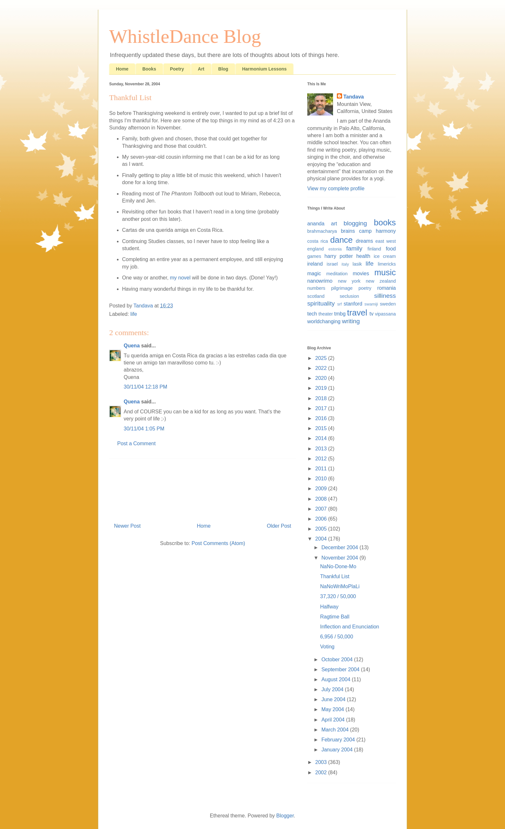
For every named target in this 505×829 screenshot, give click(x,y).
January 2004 (337, 749)
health (363, 256)
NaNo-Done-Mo (338, 566)
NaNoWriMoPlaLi (339, 586)
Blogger (285, 815)
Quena (132, 345)
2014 (321, 438)
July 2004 (333, 689)
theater (326, 313)
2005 (321, 529)
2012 (321, 458)
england (315, 248)
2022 (321, 368)
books (385, 222)
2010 (321, 478)
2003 (321, 762)
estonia (335, 249)
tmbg (340, 313)
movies (361, 273)
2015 (321, 428)
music (385, 272)
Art (201, 68)
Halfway (329, 606)
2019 (321, 388)
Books (149, 68)
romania (386, 288)
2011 (321, 468)
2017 (321, 408)
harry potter (338, 256)
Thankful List (334, 576)
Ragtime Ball (334, 616)
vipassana (385, 313)
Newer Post (127, 526)
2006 (321, 519)
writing (351, 321)
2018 (321, 398)
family (354, 248)
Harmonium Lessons (264, 68)
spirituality (321, 303)
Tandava (353, 96)
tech (312, 313)
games (314, 256)
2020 (321, 378)
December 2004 (340, 547)
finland (374, 248)
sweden (388, 303)
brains (348, 231)
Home (122, 68)
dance (341, 239)
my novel (180, 277)
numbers (316, 288)
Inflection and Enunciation (349, 626)
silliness (385, 295)
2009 (321, 488)
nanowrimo (319, 281)
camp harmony (377, 231)
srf (339, 304)
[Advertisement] (202, 488)
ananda (315, 223)
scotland (316, 296)
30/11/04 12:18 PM (145, 387)
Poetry (177, 68)
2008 (321, 499)
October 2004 (337, 659)
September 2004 (341, 669)
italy (345, 264)
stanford (353, 303)
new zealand (381, 281)
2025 (321, 358)
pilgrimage (341, 288)
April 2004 (333, 719)
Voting (327, 646)
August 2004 (336, 679)
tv (371, 313)
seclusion (349, 296)
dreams (364, 241)
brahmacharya (322, 231)
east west (385, 241)
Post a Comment (136, 443)
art (334, 223)
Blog (223, 68)
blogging (355, 223)
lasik (357, 264)
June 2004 (334, 699)
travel (357, 312)
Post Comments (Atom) (218, 543)
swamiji (371, 304)
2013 (321, 448)
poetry (364, 288)
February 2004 (339, 739)
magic (314, 273)
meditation (337, 273)
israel (332, 264)
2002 (321, 772)
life (133, 314)
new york (349, 281)
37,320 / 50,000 (338, 596)
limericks (387, 264)
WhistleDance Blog (185, 36)
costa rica (317, 241)
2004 (321, 539)
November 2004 (340, 558)
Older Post (279, 526)
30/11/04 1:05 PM (144, 428)
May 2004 (333, 709)
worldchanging (323, 321)
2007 (321, 509)
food (391, 248)
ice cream (385, 256)
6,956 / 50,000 (336, 636)
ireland (315, 264)
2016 (321, 418)
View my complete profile (336, 188)
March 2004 (335, 729)
